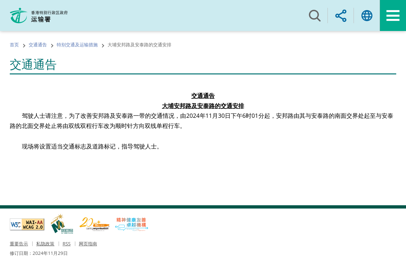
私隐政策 (45, 244)
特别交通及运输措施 (77, 44)
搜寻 (315, 15)
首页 (14, 44)
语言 (367, 15)
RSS (67, 244)
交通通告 (38, 44)
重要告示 (19, 244)
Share (341, 15)
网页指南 (88, 244)
